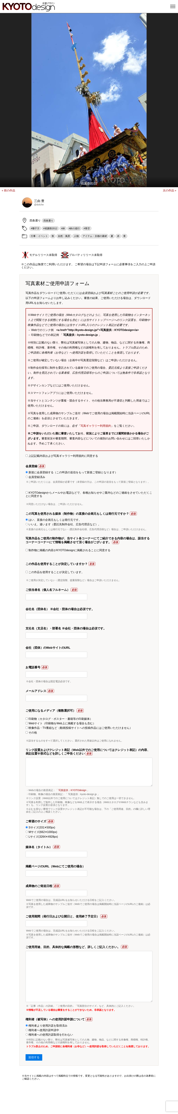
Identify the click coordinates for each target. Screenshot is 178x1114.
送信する (33, 1057)
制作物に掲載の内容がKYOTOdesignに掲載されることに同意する (68, 550)
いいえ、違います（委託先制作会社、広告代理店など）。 (63, 524)
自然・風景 (64, 236)
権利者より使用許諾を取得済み (46, 1025)
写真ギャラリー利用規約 (95, 425)
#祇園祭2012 (50, 228)
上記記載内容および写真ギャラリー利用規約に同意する (62, 455)
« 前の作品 (8, 190)
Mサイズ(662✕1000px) (41, 832)
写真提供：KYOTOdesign (72, 790)
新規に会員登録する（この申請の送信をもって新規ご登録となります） (72, 472)
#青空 (87, 228)
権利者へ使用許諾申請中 (42, 1030)
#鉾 (63, 228)
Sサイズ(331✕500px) (40, 827)
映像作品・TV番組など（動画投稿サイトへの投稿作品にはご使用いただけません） (79, 727)
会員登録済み (35, 477)
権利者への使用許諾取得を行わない (49, 1034)
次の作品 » (169, 190)
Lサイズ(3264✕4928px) (42, 836)
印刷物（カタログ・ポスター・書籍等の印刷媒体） (59, 718)
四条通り (48, 220)
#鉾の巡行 (74, 228)
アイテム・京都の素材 (95, 236)
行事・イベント (39, 236)
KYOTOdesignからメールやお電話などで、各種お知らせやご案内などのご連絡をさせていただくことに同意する (89, 494)
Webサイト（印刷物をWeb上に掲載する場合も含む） (61, 723)
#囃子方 (35, 228)
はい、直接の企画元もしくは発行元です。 (53, 519)
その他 (31, 732)
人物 (76, 236)
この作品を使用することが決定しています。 (55, 572)
